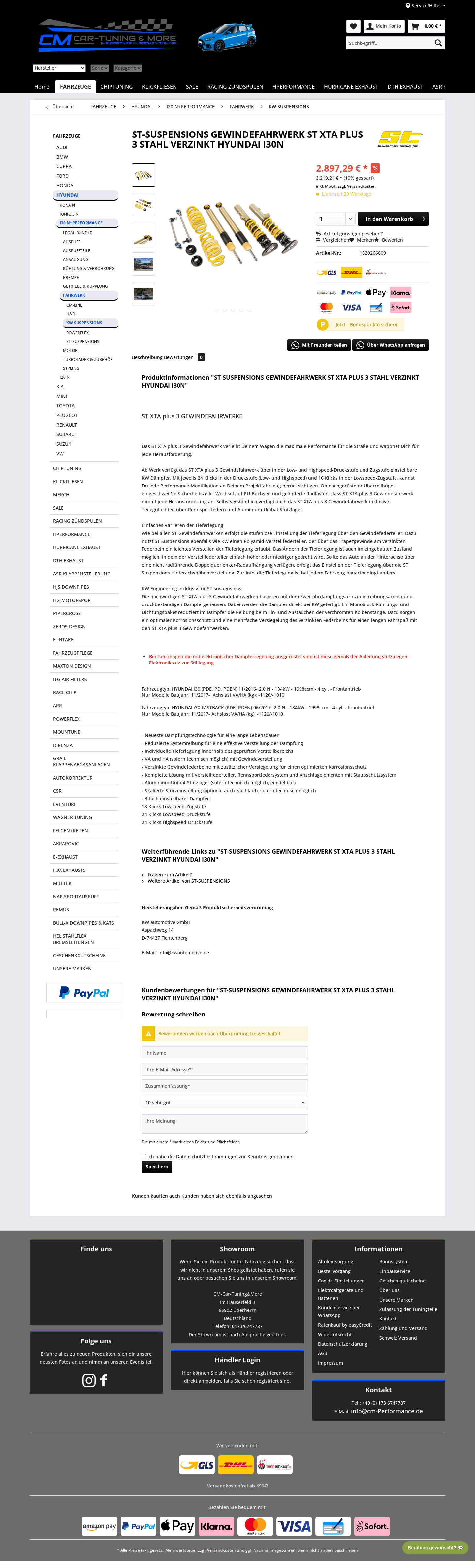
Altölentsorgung (335, 1261)
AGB (322, 1353)
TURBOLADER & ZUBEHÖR (88, 359)
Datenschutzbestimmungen (207, 1156)
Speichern (157, 1166)
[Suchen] (438, 42)
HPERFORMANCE (71, 534)
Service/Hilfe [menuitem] (423, 5)
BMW (62, 157)
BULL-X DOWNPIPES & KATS (83, 923)
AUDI (61, 147)
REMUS (61, 909)
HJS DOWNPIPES (71, 587)
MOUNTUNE (66, 732)
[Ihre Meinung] (225, 1124)
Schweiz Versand (398, 1338)
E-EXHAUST (65, 857)
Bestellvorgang (334, 1271)
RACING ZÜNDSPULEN (77, 521)
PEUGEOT (67, 415)
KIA (60, 386)
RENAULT (66, 425)
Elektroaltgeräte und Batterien (341, 1294)
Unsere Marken (396, 1300)
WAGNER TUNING (72, 817)
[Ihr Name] (225, 1052)
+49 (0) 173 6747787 (384, 1403)
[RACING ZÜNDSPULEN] (235, 86)
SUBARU (65, 434)
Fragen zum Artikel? (167, 874)
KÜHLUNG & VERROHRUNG (89, 268)
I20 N (65, 377)
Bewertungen (184, 357)
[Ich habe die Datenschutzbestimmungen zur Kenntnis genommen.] (144, 1156)
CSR (57, 791)
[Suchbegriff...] (395, 42)
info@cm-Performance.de (387, 1411)
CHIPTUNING (67, 468)
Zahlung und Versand (403, 1328)
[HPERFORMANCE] (293, 86)
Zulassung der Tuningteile (408, 1309)
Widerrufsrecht (335, 1334)
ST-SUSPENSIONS (82, 341)
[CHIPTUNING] (117, 86)
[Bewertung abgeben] (225, 1102)
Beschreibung (147, 357)
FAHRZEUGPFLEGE (73, 653)
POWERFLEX (77, 333)
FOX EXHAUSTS (69, 870)
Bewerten (388, 240)
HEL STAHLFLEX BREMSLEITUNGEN (73, 939)
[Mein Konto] (384, 26)
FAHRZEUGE (66, 136)
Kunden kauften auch (156, 1196)
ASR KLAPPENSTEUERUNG (82, 574)
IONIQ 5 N (69, 214)
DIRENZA (63, 745)
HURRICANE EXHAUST (77, 547)
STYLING (71, 368)
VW (60, 453)
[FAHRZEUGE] (75, 86)
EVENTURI (64, 804)
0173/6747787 (247, 1326)
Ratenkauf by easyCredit (345, 1325)
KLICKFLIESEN (68, 481)
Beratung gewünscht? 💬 (435, 1547)
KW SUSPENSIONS (84, 323)
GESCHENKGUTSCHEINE (79, 955)
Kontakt (387, 1318)
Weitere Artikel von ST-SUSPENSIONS (186, 881)
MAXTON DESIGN (72, 666)
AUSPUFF (71, 242)
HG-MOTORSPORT (73, 600)
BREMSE (71, 277)
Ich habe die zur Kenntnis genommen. (221, 1156)
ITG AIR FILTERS (70, 679)
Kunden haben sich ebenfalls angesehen (226, 1196)
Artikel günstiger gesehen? (349, 233)
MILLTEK (62, 883)
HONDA (64, 185)
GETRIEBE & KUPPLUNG (85, 286)
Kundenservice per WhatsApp (339, 1311)
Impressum (330, 1363)
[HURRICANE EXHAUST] (351, 86)
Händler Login (237, 1359)
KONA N (67, 205)
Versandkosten (221, 1550)
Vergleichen (332, 240)
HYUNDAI (67, 195)
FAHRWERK (74, 295)
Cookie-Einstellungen (341, 1281)
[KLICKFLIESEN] (159, 86)
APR (57, 705)
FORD (62, 176)
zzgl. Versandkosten (357, 186)
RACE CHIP (65, 692)
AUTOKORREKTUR (73, 778)
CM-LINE (74, 305)
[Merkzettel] (353, 26)
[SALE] (192, 86)
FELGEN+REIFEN (70, 830)
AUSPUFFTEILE (76, 250)
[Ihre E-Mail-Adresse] (225, 1069)
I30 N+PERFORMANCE (81, 223)
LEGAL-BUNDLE (77, 233)
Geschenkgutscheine (402, 1281)
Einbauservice (394, 1271)
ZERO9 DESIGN (69, 626)
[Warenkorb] (426, 26)
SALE (58, 508)
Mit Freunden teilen (319, 345)
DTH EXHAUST (68, 560)
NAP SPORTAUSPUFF (76, 896)
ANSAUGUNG (75, 259)
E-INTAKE (63, 639)
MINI (61, 396)
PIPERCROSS (67, 613)
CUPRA (64, 166)
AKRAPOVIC (66, 843)
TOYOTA (65, 405)
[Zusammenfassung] (225, 1085)
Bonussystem (394, 1261)
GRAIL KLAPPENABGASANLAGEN (81, 761)
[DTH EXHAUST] (405, 86)
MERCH (61, 494)
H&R (70, 314)
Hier (186, 1373)
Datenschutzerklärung (342, 1344)
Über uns (389, 1290)
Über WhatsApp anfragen (390, 345)
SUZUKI (64, 444)
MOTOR (70, 350)
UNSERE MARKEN (72, 968)
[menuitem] (395, 42)
